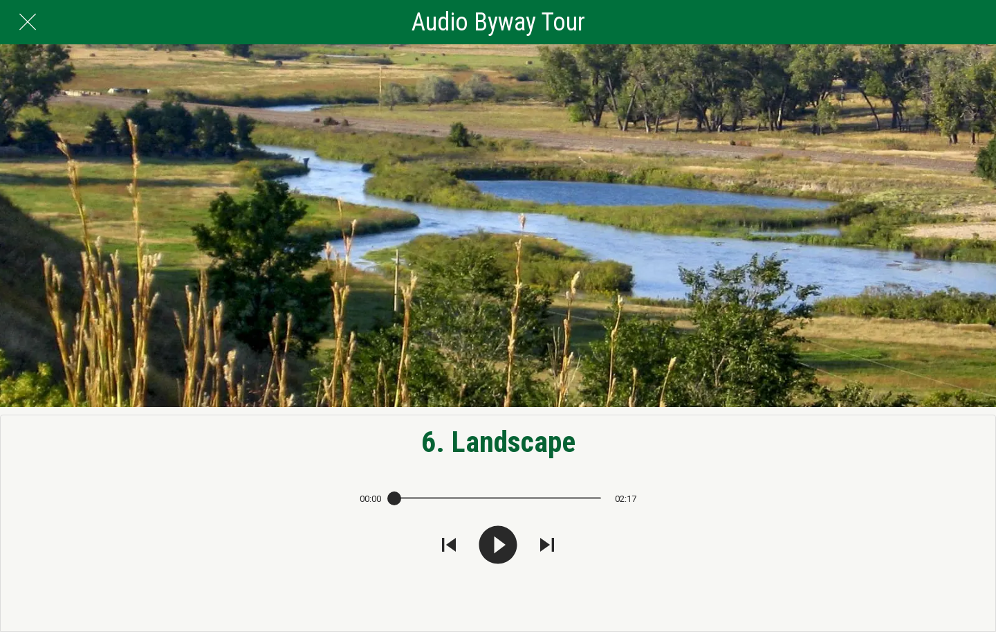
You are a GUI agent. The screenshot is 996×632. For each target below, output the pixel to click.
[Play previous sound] (449, 546)
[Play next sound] (547, 546)
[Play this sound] (498, 546)
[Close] (27, 22)
